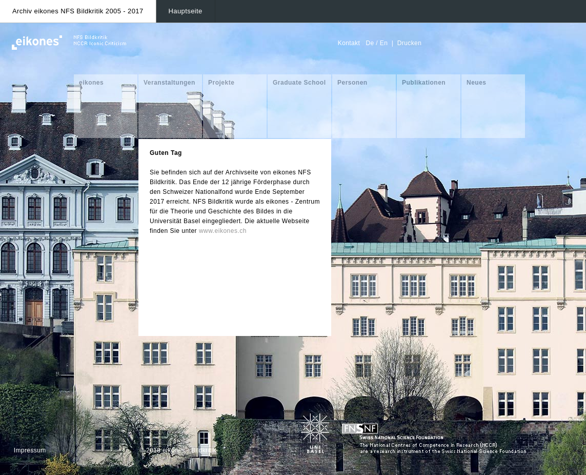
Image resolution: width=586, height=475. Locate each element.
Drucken (409, 43)
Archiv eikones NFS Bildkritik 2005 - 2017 (78, 11)
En (384, 43)
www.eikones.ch (223, 230)
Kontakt (349, 43)
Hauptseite (186, 11)
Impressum (30, 450)
